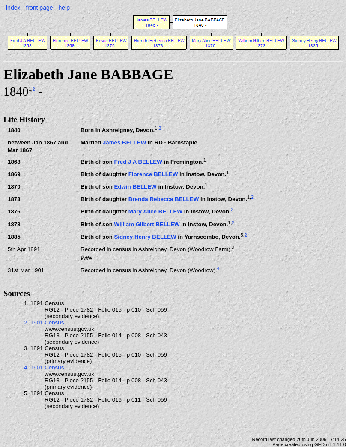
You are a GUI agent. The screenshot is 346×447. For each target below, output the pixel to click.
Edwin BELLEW (135, 187)
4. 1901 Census (44, 367)
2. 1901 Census (44, 322)
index (13, 7)
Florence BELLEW (153, 174)
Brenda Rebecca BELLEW (163, 199)
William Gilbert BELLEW (146, 224)
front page (39, 7)
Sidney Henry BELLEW (145, 237)
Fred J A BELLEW (138, 162)
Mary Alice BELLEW (155, 212)
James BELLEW (124, 142)
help (63, 7)
